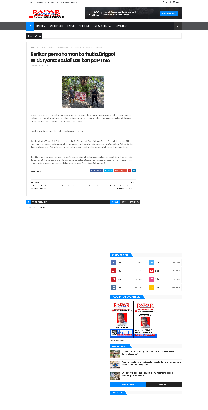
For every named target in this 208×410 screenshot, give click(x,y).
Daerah (71, 26)
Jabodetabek (56, 26)
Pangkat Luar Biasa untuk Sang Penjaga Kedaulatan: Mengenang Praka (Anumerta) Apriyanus (163, 154)
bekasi (137, 238)
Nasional (41, 26)
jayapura (139, 265)
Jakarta (138, 256)
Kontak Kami (53, 2)
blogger (103, 213)
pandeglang (140, 292)
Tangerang (139, 305)
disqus (113, 213)
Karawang (139, 269)
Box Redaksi (41, 2)
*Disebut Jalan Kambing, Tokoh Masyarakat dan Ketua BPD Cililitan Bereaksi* (161, 143)
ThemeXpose (41, 406)
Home (31, 2)
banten (138, 229)
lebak (137, 274)
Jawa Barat (139, 260)
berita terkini (140, 247)
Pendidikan (84, 26)
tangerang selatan (143, 310)
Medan (137, 283)
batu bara (139, 234)
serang (138, 296)
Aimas (137, 225)
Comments (169, 174)
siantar (138, 301)
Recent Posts (145, 174)
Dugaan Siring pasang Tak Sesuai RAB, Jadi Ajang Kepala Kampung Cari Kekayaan (162, 165)
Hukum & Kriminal (102, 26)
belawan (138, 243)
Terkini (138, 314)
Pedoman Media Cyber (69, 2)
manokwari (140, 278)
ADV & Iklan (121, 26)
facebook (123, 213)
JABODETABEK (140, 252)
